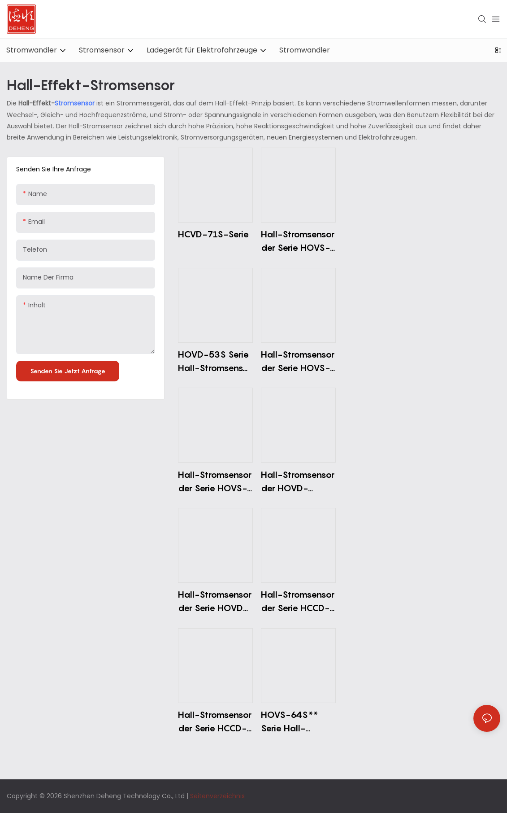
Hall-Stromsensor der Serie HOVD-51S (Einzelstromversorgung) (214, 602)
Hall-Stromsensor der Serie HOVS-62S (297, 241)
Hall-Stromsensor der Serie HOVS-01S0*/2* (214, 482)
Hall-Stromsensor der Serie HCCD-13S (297, 602)
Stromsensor (75, 103)
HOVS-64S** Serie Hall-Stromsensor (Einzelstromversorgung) (297, 722)
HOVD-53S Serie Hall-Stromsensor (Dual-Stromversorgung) (214, 362)
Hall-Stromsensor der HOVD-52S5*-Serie (297, 482)
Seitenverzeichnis (217, 795)
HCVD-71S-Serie (213, 234)
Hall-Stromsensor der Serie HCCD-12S (214, 722)
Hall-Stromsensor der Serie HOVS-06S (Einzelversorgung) (297, 362)
